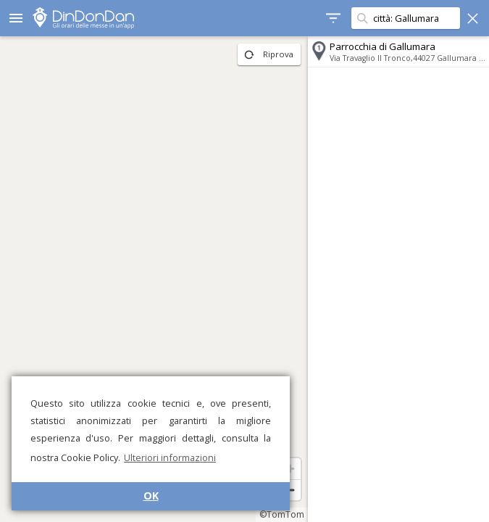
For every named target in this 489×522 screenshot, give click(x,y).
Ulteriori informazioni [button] (170, 457)
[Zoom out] (290, 489)
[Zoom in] (290, 468)
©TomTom (281, 514)
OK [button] (151, 495)
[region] (154, 279)
